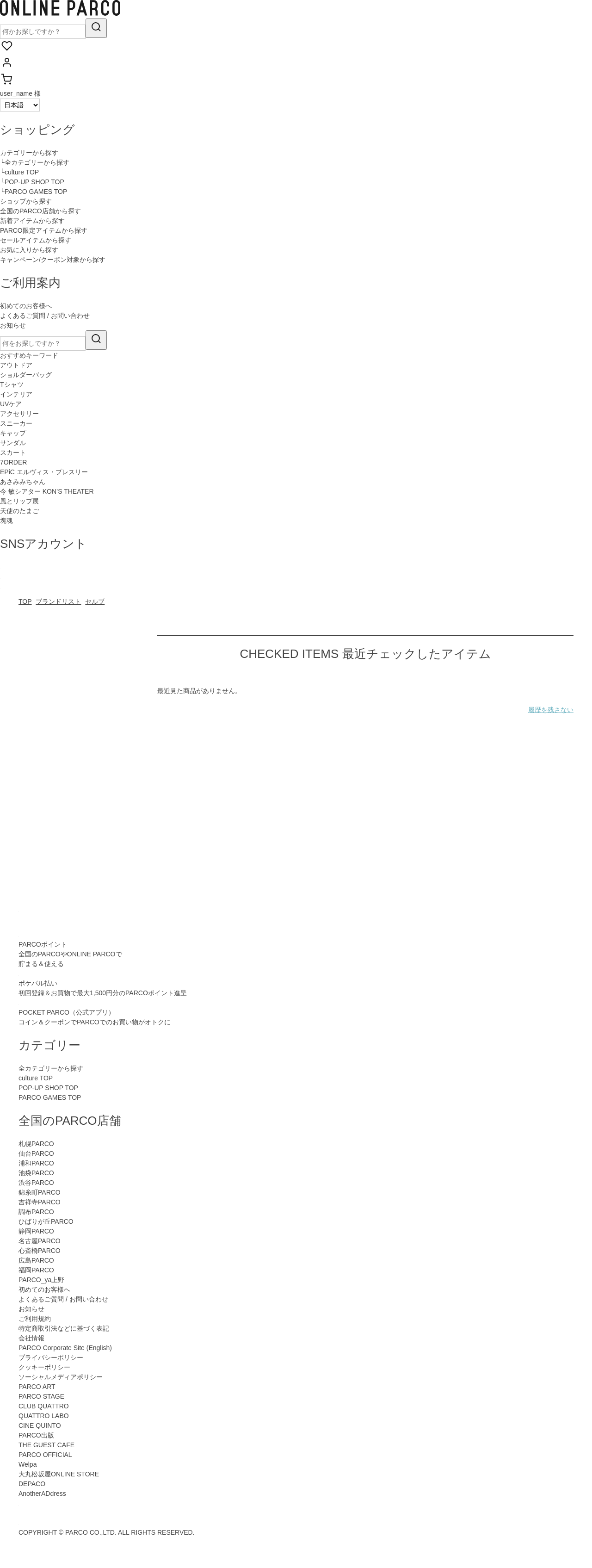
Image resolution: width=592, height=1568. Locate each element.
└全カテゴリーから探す (34, 162)
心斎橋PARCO (39, 1250)
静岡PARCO (36, 1231)
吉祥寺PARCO (39, 1202)
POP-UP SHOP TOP (48, 1087)
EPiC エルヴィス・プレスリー (44, 472)
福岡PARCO (36, 1270)
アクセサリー (19, 413)
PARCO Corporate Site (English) (65, 1347)
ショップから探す (26, 201)
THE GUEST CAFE (46, 1445)
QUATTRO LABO (43, 1415)
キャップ (13, 433)
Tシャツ (12, 384)
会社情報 (31, 1338)
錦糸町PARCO (39, 1192)
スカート (13, 452)
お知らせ (13, 325)
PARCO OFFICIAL (45, 1454)
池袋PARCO (36, 1173)
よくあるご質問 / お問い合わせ (45, 315)
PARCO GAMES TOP (49, 1097)
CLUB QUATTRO (43, 1406)
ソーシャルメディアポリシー (60, 1377)
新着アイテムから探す (32, 220)
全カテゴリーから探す (50, 1068)
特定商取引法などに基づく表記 (63, 1328)
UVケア (11, 404)
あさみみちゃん (22, 481)
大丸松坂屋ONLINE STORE (58, 1474)
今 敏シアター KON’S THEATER (47, 491)
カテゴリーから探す (29, 152)
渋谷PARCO (36, 1182)
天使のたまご (19, 510)
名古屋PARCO (39, 1241)
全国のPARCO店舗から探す (40, 211)
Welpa (27, 1464)
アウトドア (16, 365)
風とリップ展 (19, 501)
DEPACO (31, 1483)
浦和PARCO (36, 1163)
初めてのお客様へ (26, 306)
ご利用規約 (34, 1318)
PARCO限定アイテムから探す (43, 230)
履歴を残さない (551, 709)
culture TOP (35, 1078)
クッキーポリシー (44, 1367)
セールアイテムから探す (35, 240)
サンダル (13, 442)
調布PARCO (36, 1211)
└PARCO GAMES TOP (33, 191)
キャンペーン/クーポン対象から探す (52, 259)
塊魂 (6, 520)
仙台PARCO (36, 1153)
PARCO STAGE (41, 1396)
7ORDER (13, 462)
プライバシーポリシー (50, 1357)
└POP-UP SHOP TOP (32, 182)
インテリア (16, 394)
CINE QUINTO (39, 1425)
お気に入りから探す (29, 250)
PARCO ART (37, 1386)
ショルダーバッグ (26, 374)
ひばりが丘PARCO (46, 1221)
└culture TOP (19, 172)
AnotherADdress (42, 1493)
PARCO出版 (36, 1435)
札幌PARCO (36, 1143)
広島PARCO (36, 1260)
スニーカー (16, 423)
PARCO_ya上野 (41, 1279)
